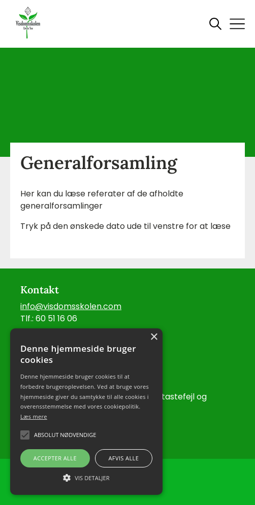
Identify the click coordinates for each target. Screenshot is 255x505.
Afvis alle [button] (123, 458)
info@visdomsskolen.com (70, 306)
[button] (86, 477)
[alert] (86, 411)
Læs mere (33, 416)
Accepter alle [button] (55, 458)
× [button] (153, 337)
